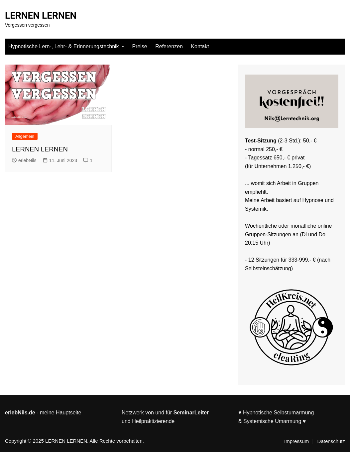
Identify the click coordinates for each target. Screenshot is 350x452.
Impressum (296, 441)
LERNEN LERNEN (40, 15)
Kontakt (200, 46)
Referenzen (169, 46)
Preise (139, 46)
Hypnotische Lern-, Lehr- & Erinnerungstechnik (63, 46)
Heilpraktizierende (153, 421)
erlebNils (24, 160)
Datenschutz (331, 441)
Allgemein (24, 136)
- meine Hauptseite (43, 412)
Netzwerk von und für (148, 412)
